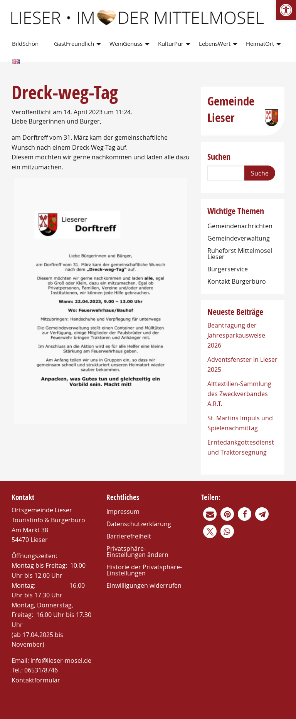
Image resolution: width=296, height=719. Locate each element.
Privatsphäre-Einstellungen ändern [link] (137, 551)
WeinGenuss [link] (126, 43)
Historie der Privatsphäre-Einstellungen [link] (144, 570)
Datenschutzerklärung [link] (138, 524)
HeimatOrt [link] (260, 43)
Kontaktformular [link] (36, 680)
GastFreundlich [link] (74, 43)
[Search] (225, 173)
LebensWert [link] (214, 43)
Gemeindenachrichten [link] (239, 226)
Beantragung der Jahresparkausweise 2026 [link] (236, 335)
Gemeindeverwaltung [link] (238, 238)
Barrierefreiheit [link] (128, 536)
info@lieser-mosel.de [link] (60, 660)
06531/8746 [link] (41, 670)
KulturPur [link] (170, 43)
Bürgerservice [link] (227, 269)
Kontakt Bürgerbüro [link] (236, 281)
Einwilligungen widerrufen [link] (144, 585)
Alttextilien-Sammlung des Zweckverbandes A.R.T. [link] (239, 394)
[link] (286, 10)
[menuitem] (27, 44)
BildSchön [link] (25, 43)
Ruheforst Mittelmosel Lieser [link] (239, 253)
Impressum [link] (123, 511)
